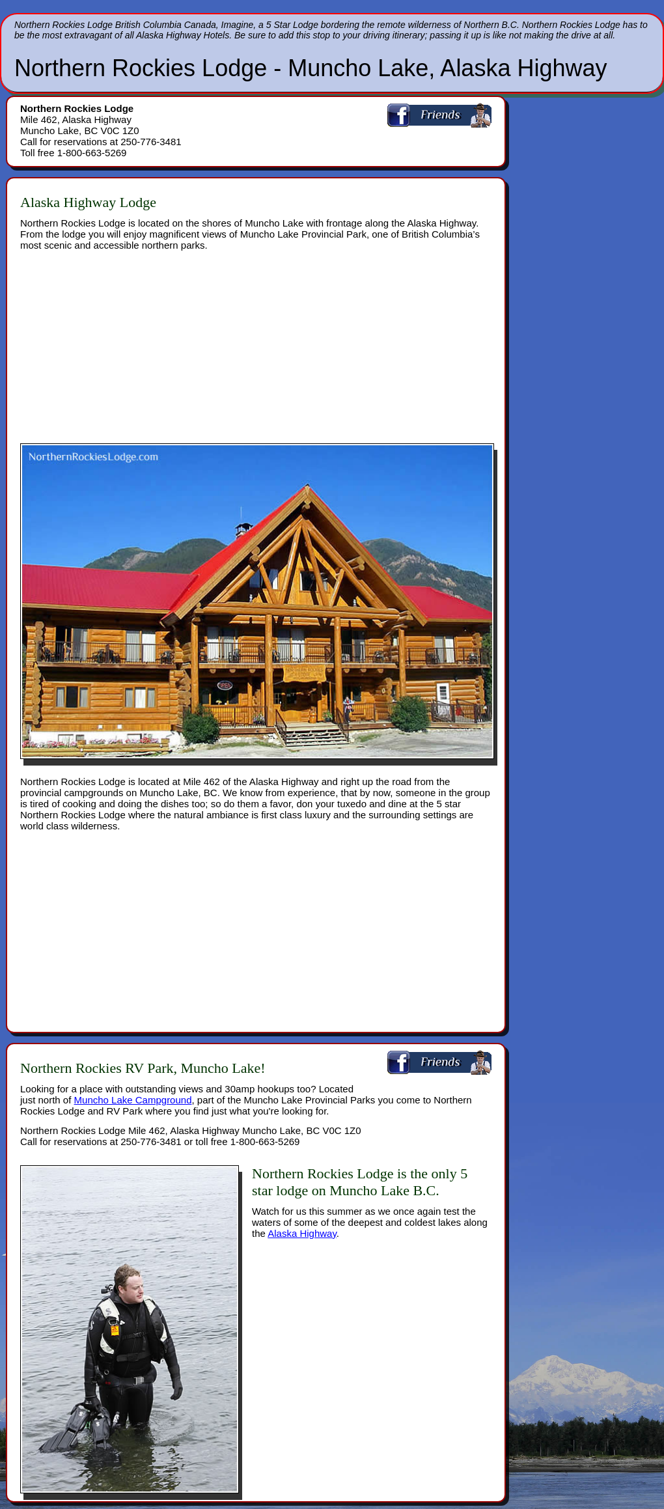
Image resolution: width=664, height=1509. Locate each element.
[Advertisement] (172, 342)
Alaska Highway (302, 1233)
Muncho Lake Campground (133, 1099)
